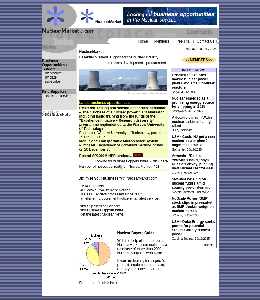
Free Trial (183, 41)
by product (53, 73)
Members (161, 41)
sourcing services (59, 96)
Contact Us (205, 41)
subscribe (52, 81)
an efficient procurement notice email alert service (119, 198)
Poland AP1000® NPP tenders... (106, 156)
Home (143, 41)
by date (51, 77)
